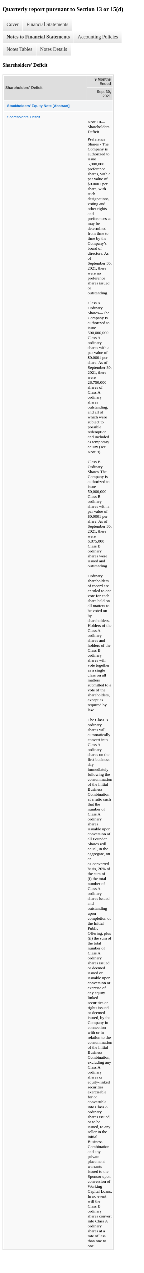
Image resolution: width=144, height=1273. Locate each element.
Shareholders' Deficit (23, 117)
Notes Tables (19, 49)
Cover (13, 24)
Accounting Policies (98, 36)
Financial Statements (47, 24)
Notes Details (53, 49)
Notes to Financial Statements (38, 36)
